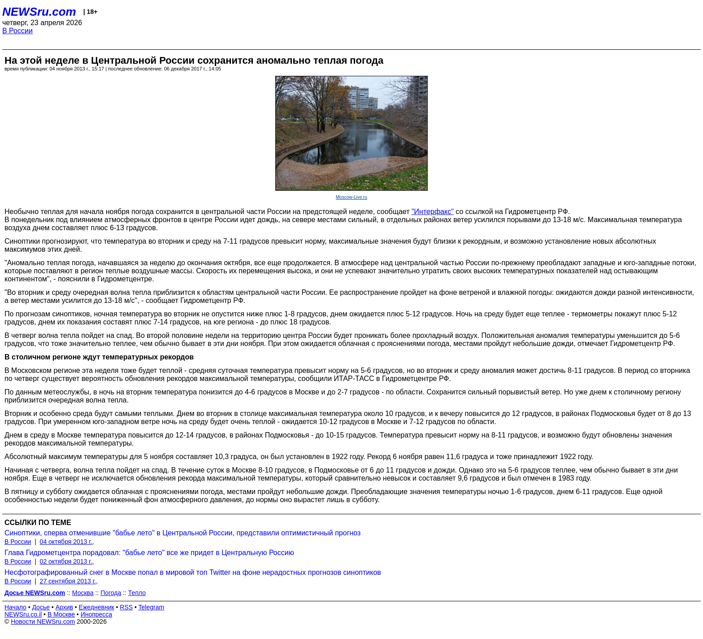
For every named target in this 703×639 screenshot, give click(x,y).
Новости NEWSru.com (43, 621)
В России (17, 31)
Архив (64, 607)
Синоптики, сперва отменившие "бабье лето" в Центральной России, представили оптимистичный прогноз (182, 533)
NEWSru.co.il (23, 614)
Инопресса (97, 614)
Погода (110, 592)
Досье (41, 607)
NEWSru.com (39, 11)
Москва (83, 592)
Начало (15, 607)
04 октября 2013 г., (67, 541)
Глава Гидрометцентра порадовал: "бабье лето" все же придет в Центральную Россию (149, 552)
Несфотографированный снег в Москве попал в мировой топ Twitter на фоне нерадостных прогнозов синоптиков (192, 572)
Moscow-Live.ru (351, 197)
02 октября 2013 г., (67, 561)
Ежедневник (96, 607)
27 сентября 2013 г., (69, 581)
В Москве (61, 614)
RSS (126, 607)
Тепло (137, 592)
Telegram (152, 607)
